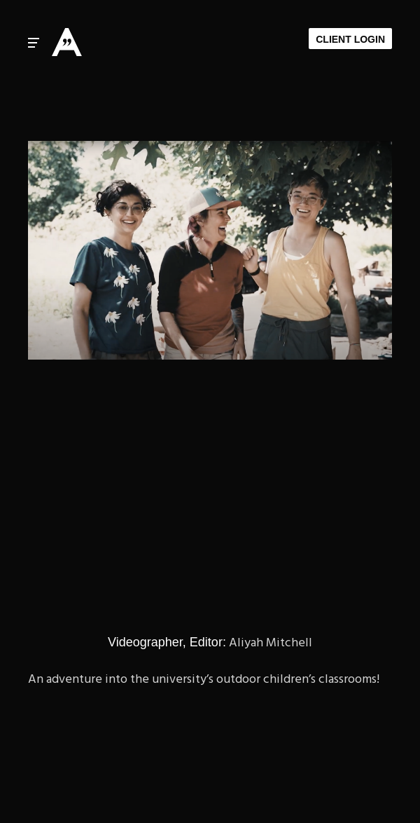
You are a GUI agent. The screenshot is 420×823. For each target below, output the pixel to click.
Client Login (350, 39)
